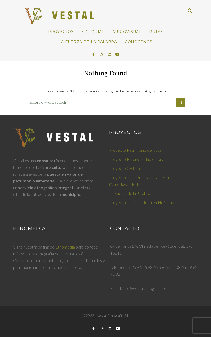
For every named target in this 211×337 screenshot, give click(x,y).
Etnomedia (65, 246)
